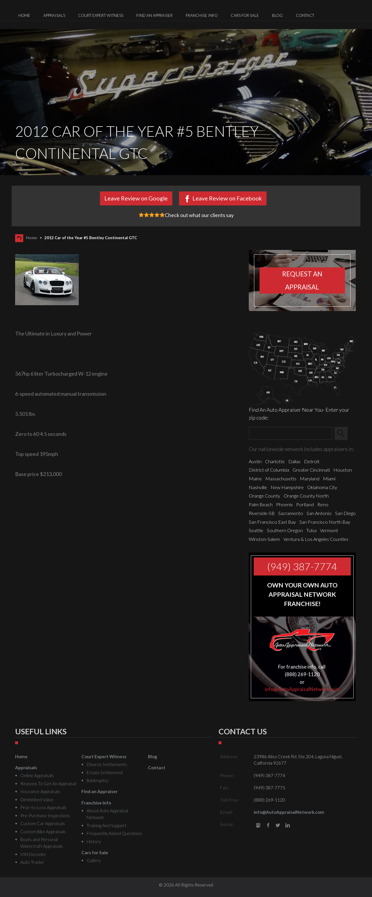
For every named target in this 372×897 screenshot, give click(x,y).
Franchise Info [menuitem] (202, 15)
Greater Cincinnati (311, 470)
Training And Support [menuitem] (106, 825)
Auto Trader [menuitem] (32, 862)
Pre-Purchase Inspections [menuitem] (45, 815)
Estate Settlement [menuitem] (105, 772)
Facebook (268, 825)
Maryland (309, 478)
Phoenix (284, 504)
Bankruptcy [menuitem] (97, 780)
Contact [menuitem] (305, 15)
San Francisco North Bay (324, 522)
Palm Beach (261, 504)
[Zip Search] (290, 433)
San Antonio (319, 513)
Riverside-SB (262, 513)
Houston (342, 470)
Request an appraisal (302, 280)
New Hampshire (287, 487)
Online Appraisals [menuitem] (37, 775)
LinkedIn (287, 825)
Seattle (256, 530)
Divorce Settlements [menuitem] (107, 764)
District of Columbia (269, 470)
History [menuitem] (94, 841)
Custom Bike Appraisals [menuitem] (43, 831)
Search (344, 433)
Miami (329, 478)
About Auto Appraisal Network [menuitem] (107, 814)
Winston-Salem (264, 539)
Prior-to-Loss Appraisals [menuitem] (43, 807)
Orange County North (306, 495)
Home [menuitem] (24, 15)
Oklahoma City (322, 487)
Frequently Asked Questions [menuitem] (114, 833)
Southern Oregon (285, 530)
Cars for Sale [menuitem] (245, 15)
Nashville (258, 487)
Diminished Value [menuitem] (36, 799)
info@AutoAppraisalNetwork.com (302, 689)
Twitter (277, 825)
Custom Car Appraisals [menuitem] (42, 823)
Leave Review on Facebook (227, 198)
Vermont (329, 530)
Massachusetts (280, 478)
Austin (255, 461)
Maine (255, 478)
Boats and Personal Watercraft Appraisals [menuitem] (41, 843)
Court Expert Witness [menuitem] (100, 15)
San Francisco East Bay (272, 522)
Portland (305, 504)
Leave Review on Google (136, 198)
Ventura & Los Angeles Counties (315, 539)
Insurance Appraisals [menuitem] (40, 791)
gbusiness (258, 825)
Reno (322, 504)
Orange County (264, 495)
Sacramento (290, 513)
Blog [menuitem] (277, 15)
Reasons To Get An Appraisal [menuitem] (48, 783)
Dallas (294, 461)
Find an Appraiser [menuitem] (154, 15)
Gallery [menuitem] (94, 860)
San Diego (345, 513)
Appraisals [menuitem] (54, 15)
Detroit (311, 461)
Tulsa (311, 530)
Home (31, 237)
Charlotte (275, 461)
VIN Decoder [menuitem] (33, 854)
